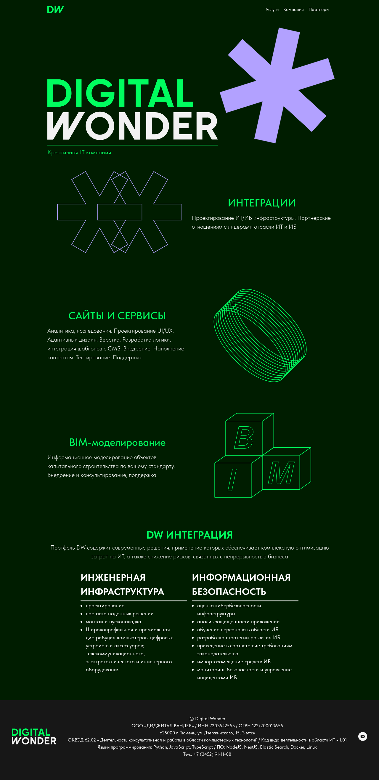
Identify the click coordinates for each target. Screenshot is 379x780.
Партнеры (319, 9)
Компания (293, 9)
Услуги (272, 9)
